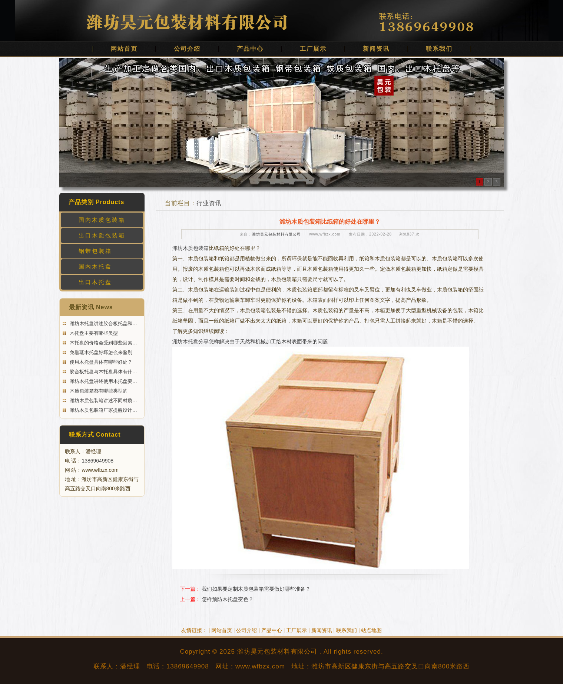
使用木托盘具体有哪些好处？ (101, 362)
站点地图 (371, 630)
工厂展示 (313, 49)
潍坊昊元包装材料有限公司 (276, 234)
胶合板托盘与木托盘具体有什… (103, 371)
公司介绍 (187, 49)
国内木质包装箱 (102, 220)
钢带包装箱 (95, 251)
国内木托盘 (95, 266)
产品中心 (250, 49)
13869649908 (97, 461)
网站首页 (124, 49)
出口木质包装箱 (102, 235)
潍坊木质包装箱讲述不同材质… (103, 400)
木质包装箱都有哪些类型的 (98, 391)
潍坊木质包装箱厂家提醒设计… (103, 410)
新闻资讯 (376, 49)
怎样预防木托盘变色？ (228, 599)
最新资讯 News (91, 307)
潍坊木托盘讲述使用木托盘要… (103, 381)
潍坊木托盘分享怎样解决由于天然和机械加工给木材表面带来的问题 (250, 341)
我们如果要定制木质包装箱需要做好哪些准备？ (256, 589)
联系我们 (439, 49)
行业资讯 (209, 203)
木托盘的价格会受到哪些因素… (103, 343)
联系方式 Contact (95, 434)
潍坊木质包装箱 (190, 248)
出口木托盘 (95, 282)
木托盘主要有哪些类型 (93, 333)
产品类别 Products (97, 202)
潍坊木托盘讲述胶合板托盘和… (103, 323)
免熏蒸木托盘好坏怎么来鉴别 (101, 352)
